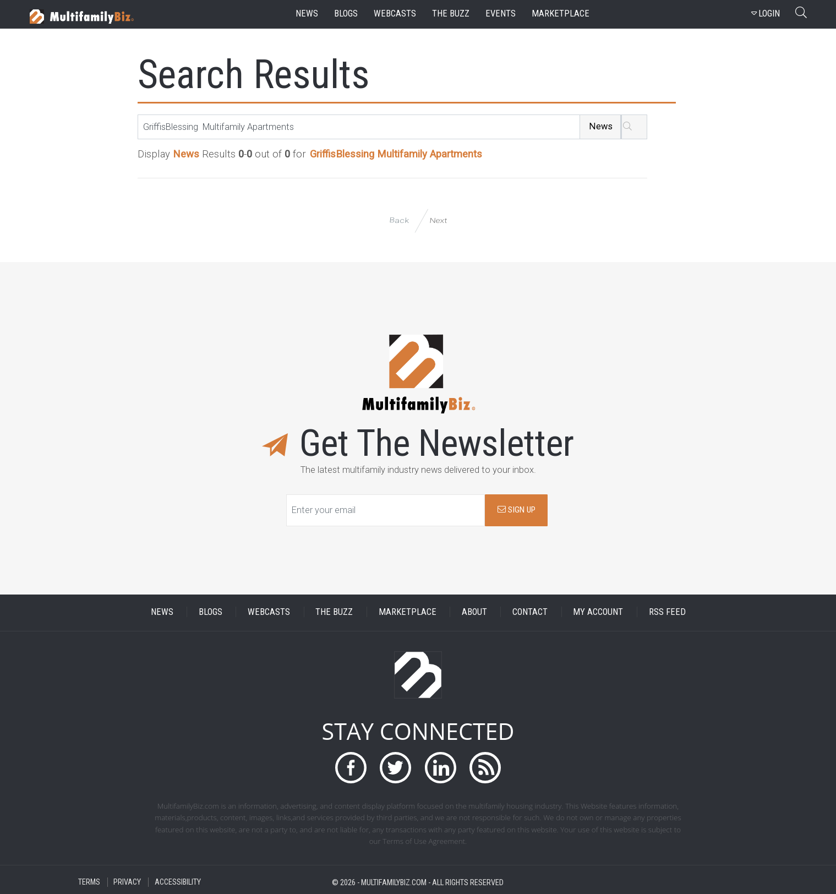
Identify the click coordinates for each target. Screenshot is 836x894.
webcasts (395, 13)
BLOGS (210, 612)
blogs (346, 13)
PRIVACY (127, 882)
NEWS (162, 612)
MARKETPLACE (407, 612)
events (500, 13)
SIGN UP (517, 510)
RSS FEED (667, 612)
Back (399, 220)
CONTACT (530, 612)
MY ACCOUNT (598, 612)
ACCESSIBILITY (178, 882)
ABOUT (474, 612)
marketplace (560, 13)
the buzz (450, 13)
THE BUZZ (334, 612)
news (307, 13)
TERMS (89, 882)
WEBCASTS (269, 612)
